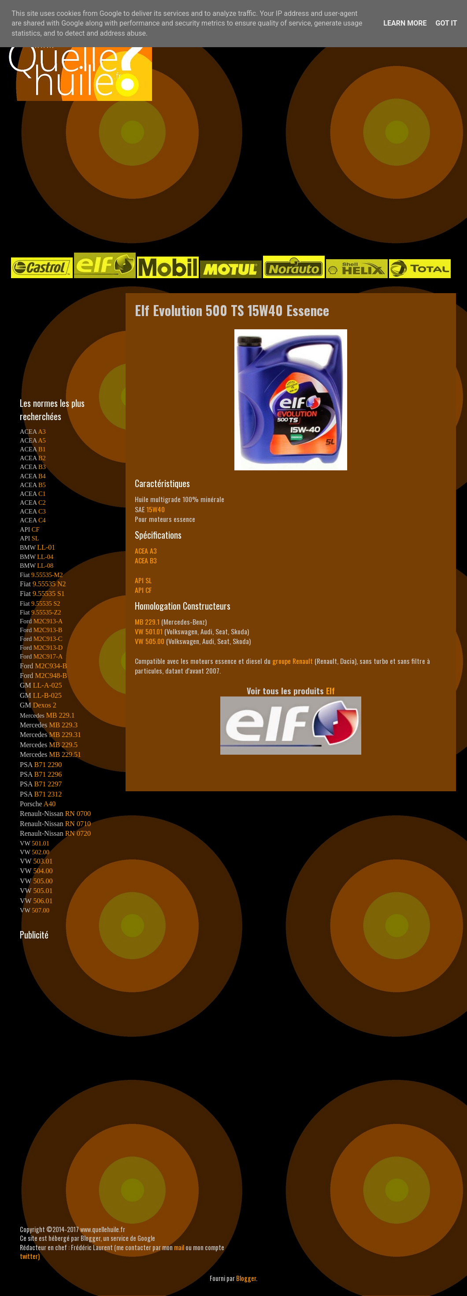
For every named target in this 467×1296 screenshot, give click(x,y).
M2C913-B (48, 629)
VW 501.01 (149, 631)
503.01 (42, 861)
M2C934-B (51, 666)
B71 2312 (48, 794)
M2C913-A (48, 621)
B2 (42, 458)
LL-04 (45, 556)
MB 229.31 (65, 734)
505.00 (42, 881)
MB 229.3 (63, 725)
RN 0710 (78, 823)
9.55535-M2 (47, 574)
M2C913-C (48, 638)
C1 (42, 493)
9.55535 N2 (49, 584)
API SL (143, 580)
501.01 (40, 843)
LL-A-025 (47, 685)
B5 (42, 484)
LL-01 (46, 547)
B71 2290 (48, 764)
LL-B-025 (47, 695)
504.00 (42, 871)
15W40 (155, 509)
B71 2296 (48, 774)
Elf (330, 690)
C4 (42, 520)
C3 (42, 511)
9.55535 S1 (49, 593)
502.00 (40, 852)
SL (35, 538)
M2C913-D (48, 647)
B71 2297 (48, 784)
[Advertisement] (175, 176)
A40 (50, 804)
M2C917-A (48, 656)
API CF (143, 590)
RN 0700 (78, 813)
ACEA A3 (146, 550)
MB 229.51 (65, 754)
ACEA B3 (146, 560)
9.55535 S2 (45, 603)
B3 (42, 466)
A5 (42, 440)
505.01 (42, 890)
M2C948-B (51, 675)
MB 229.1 (147, 621)
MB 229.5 (63, 745)
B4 (42, 476)
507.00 (40, 910)
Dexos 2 (44, 705)
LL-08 (45, 565)
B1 (42, 449)
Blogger (246, 1278)
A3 (42, 431)
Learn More (404, 23)
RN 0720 (78, 833)
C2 (42, 502)
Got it (446, 23)
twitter (29, 1256)
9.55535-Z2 (46, 612)
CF (36, 529)
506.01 (42, 901)
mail (179, 1247)
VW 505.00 (149, 641)
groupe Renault (292, 660)
